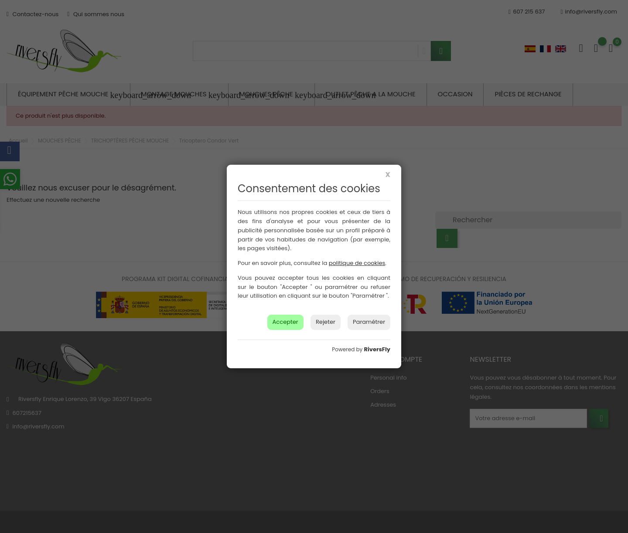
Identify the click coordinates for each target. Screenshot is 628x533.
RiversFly (377, 349)
